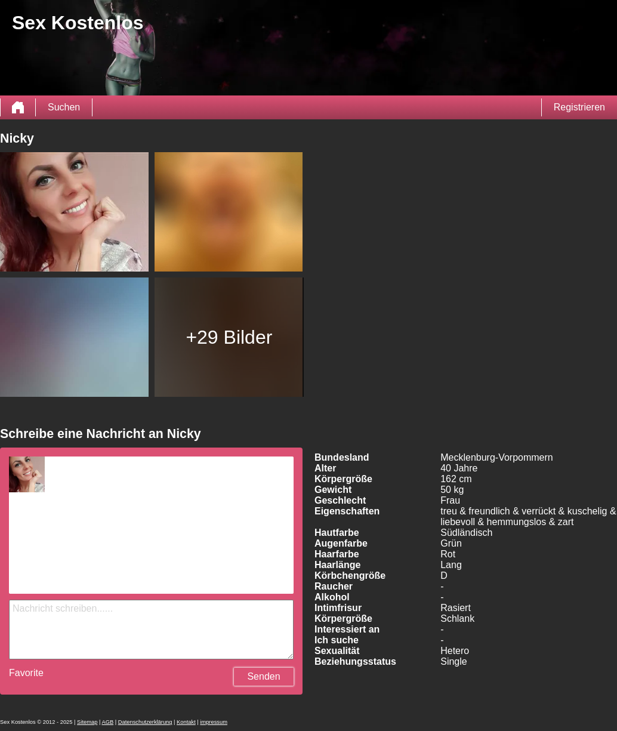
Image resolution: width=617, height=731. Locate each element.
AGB (107, 722)
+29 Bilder (229, 337)
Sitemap (87, 722)
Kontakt (186, 722)
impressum (213, 722)
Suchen (64, 107)
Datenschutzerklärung (145, 722)
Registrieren (579, 107)
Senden (263, 676)
